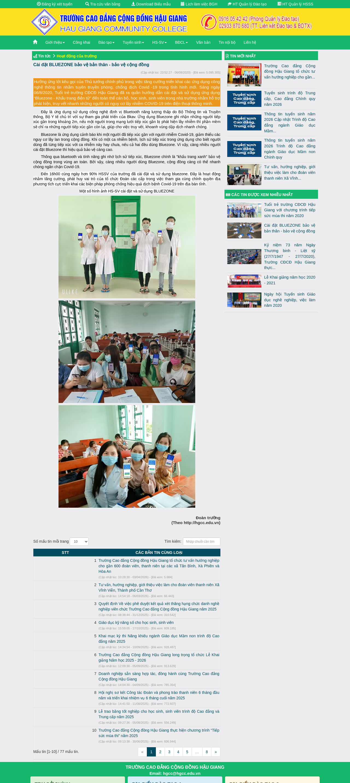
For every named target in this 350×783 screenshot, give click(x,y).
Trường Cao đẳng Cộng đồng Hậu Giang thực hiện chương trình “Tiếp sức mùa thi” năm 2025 (124, 697)
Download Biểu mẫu (151, 4)
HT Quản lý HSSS (295, 4)
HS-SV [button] (159, 42)
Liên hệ (250, 42)
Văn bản (203, 42)
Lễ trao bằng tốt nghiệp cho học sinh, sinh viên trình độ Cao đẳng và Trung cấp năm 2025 (120, 684)
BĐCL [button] (181, 42)
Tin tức (44, 56)
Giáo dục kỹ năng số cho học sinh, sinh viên (81, 611)
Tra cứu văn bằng (102, 4)
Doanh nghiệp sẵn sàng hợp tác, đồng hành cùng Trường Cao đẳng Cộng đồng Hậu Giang (121, 652)
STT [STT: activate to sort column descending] (38, 552)
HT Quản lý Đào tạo (247, 4)
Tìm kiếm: (192, 541)
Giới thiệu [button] (55, 42)
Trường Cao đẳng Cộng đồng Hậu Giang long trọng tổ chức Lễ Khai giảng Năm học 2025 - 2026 (126, 638)
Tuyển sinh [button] (133, 42)
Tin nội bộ (227, 42)
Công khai (81, 42)
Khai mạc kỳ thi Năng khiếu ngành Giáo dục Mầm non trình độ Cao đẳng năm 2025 (115, 625)
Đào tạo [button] (106, 42)
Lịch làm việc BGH (199, 4)
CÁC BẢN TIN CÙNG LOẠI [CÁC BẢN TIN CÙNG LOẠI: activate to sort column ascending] (131, 552)
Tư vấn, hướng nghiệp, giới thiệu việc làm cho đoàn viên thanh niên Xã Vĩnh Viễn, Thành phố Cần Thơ (131, 579)
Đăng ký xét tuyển (54, 4)
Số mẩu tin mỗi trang (61, 541)
